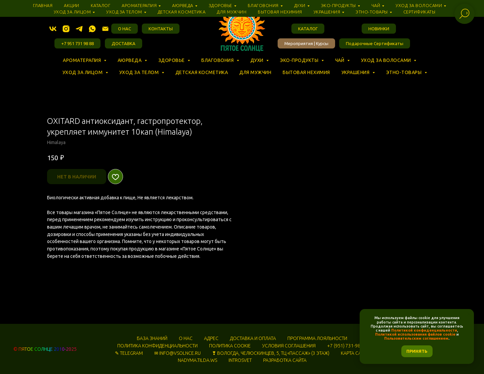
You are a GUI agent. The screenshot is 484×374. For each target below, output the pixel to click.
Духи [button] (257, 60)
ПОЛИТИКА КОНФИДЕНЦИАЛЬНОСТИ (157, 345)
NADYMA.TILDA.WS (197, 360)
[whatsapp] (92, 29)
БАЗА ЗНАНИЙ (152, 338)
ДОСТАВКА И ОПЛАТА (253, 338)
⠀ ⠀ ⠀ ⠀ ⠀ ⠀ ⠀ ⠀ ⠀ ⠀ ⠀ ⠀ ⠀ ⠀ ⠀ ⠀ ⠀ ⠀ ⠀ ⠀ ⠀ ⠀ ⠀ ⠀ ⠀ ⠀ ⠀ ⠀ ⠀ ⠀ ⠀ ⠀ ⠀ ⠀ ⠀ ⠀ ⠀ (154, 66)
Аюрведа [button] (130, 60)
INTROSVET (240, 360)
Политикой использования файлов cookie (415, 334)
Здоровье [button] (172, 60)
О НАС (186, 338)
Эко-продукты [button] (300, 60)
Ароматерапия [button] (82, 60)
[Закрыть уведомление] (469, 314)
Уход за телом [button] (139, 72)
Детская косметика (201, 72)
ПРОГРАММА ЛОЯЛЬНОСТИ (317, 338)
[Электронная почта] (105, 29)
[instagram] (66, 29)
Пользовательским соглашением (416, 338)
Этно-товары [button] (404, 72)
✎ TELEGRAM (129, 353)
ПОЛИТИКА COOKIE (230, 345)
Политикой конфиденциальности (424, 330)
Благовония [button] (218, 60)
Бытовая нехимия (306, 72)
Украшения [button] (356, 72)
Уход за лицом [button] (83, 72)
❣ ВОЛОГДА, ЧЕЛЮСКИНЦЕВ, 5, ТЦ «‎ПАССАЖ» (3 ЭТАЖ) (270, 353)
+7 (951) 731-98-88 (347, 345)
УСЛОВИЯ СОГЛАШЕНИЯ (289, 345)
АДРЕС (211, 338)
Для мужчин (255, 72)
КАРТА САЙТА (355, 353)
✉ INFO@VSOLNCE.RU (177, 353)
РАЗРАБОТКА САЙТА (285, 360)
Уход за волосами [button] (386, 60)
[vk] (53, 29)
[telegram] (79, 29)
